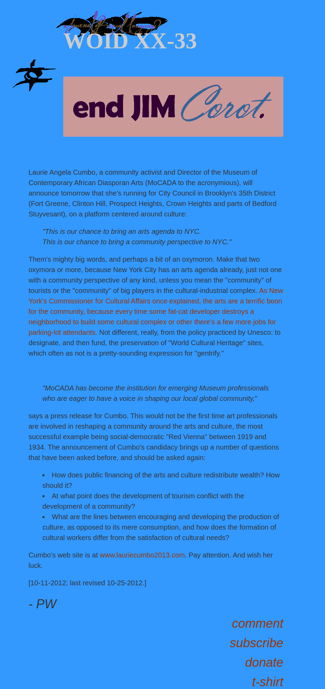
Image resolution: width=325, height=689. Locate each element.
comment (257, 623)
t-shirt (267, 682)
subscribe (256, 643)
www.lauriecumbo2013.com (142, 555)
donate (264, 662)
